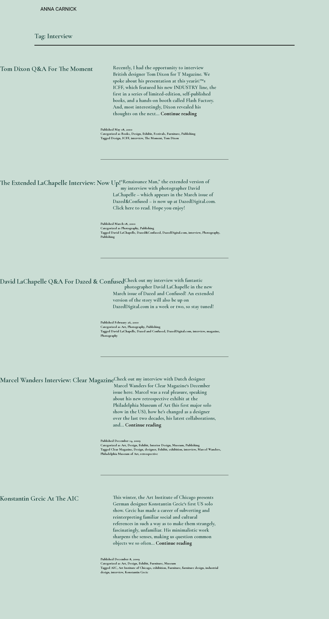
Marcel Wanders (209, 449)
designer (150, 449)
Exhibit (147, 134)
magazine (213, 331)
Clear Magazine (121, 449)
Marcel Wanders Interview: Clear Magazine (57, 380)
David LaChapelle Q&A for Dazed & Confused (62, 281)
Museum (178, 445)
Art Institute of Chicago (135, 568)
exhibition (175, 449)
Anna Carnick (58, 9)
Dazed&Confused (149, 232)
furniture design (193, 568)
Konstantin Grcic (136, 572)
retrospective (149, 454)
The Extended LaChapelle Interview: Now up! (60, 183)
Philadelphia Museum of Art (119, 454)
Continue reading (179, 114)
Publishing (188, 134)
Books (125, 134)
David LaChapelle (123, 232)
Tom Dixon (171, 138)
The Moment (153, 138)
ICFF (125, 138)
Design (136, 134)
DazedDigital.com (174, 232)
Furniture (173, 134)
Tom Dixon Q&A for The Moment (46, 69)
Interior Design (160, 445)
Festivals (159, 134)
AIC (114, 568)
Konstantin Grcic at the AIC (39, 498)
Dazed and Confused (151, 331)
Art (123, 327)
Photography (129, 228)
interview (137, 138)
